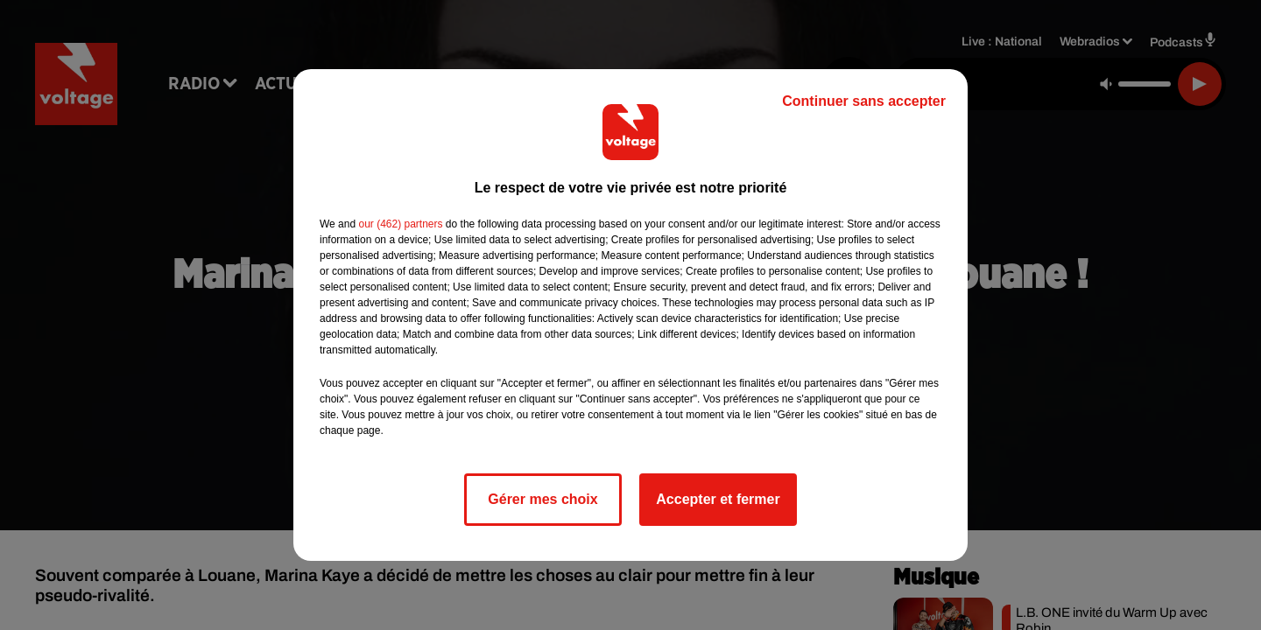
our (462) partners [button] (400, 224)
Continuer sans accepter (864, 101)
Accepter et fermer (717, 499)
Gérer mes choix (542, 499)
